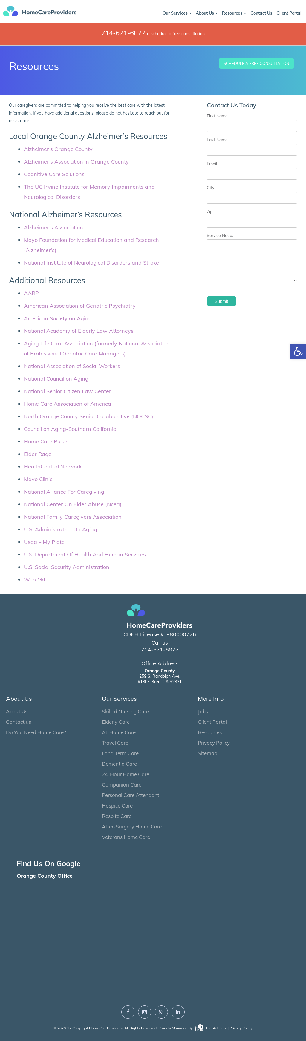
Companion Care (121, 784)
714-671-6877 (123, 33)
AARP (31, 293)
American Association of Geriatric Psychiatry (80, 305)
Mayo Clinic (38, 479)
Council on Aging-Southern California (70, 428)
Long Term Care (120, 753)
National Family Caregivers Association (73, 516)
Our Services (177, 13)
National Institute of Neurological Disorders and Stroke (91, 262)
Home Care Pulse (45, 441)
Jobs (203, 711)
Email (212, 164)
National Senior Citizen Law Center (67, 391)
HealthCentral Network (53, 466)
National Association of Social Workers (72, 366)
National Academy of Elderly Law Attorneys (79, 330)
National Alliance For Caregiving (64, 491)
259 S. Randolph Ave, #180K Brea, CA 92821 (160, 676)
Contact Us (261, 13)
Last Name (217, 140)
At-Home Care (119, 732)
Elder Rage (37, 454)
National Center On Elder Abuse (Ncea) (73, 504)
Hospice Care (117, 805)
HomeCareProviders (106, 1028)
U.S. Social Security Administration (66, 567)
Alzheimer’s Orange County (58, 149)
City (210, 187)
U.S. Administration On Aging (60, 529)
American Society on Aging (58, 318)
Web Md (34, 579)
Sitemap (207, 753)
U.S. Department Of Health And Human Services (85, 554)
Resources (234, 13)
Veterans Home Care (126, 837)
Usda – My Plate (44, 541)
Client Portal (289, 13)
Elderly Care (116, 722)
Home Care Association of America (67, 403)
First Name (217, 116)
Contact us (18, 722)
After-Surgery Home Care (132, 826)
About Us (207, 13)
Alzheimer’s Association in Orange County (76, 161)
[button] (298, 351)
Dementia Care (119, 764)
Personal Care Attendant (130, 795)
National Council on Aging (56, 378)
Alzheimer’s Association (53, 227)
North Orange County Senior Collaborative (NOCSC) (88, 416)
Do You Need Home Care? (36, 732)
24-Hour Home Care (125, 774)
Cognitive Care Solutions (54, 174)
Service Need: (220, 235)
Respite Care (116, 816)
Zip (209, 211)
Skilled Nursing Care (125, 711)
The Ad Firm (210, 1028)
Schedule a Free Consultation (256, 63)
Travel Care (115, 743)
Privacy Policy (214, 743)
